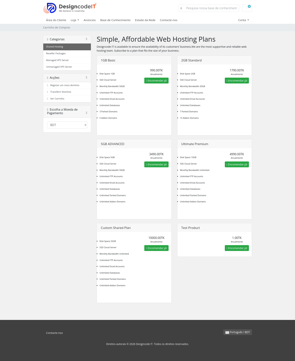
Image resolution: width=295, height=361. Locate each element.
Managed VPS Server (57, 60)
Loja (74, 20)
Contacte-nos (168, 20)
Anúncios (90, 20)
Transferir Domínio (58, 91)
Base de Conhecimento (115, 20)
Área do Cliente (56, 20)
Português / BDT (237, 332)
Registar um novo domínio (62, 85)
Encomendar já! (156, 80)
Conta (242, 20)
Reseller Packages (56, 53)
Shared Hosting (54, 46)
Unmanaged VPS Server (59, 66)
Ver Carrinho (55, 98)
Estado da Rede (145, 20)
